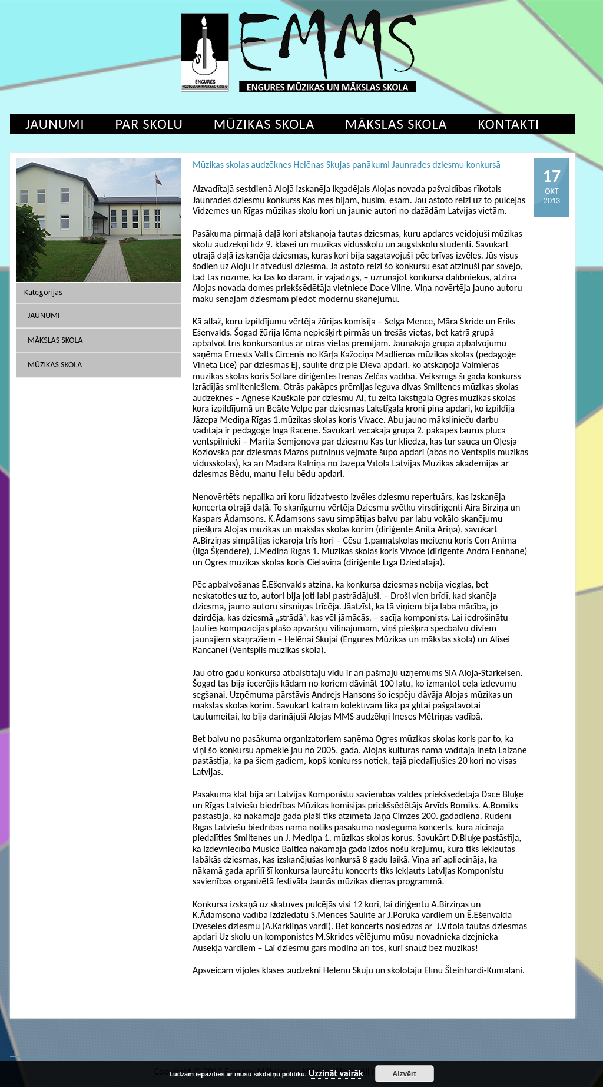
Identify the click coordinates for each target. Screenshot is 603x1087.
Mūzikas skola (264, 123)
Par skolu (149, 123)
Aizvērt (404, 1074)
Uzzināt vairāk (336, 1074)
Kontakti (508, 123)
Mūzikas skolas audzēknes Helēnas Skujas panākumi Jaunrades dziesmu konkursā (347, 164)
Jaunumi (55, 123)
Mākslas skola (396, 123)
